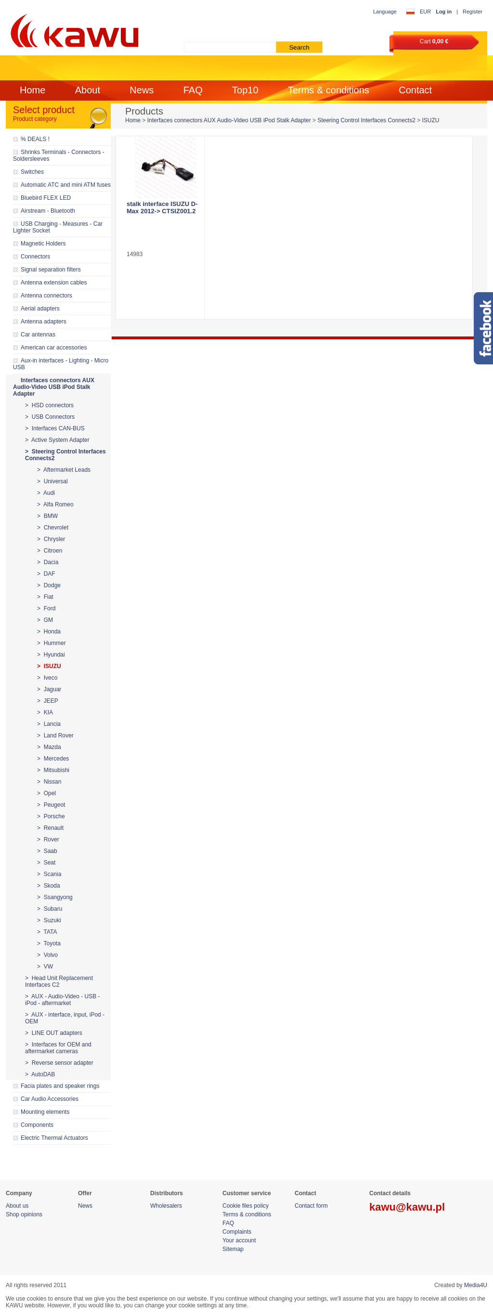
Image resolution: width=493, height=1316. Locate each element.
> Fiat (45, 596)
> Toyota (49, 943)
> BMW (47, 516)
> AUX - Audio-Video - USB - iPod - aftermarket (62, 999)
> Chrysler (51, 539)
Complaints (236, 1231)
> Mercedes (53, 758)
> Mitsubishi (53, 770)
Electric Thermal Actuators (54, 1138)
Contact (415, 90)
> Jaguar (49, 689)
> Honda (49, 631)
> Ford (46, 608)
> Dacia (47, 562)
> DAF (46, 573)
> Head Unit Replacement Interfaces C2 (59, 981)
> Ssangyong (55, 897)
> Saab (47, 851)
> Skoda (48, 885)
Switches (32, 171)
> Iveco (47, 677)
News (142, 90)
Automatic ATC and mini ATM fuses (66, 184)
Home (32, 90)
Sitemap (233, 1249)
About (87, 90)
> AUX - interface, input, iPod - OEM (64, 1018)
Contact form (311, 1205)
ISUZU (431, 120)
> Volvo (47, 955)
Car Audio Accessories (49, 1099)
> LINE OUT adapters (53, 1033)
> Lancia (49, 724)
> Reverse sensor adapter (59, 1062)
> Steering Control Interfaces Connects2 (65, 455)
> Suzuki (49, 920)
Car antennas (38, 334)
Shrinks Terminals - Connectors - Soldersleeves (58, 155)
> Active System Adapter (57, 440)
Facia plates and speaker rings (60, 1086)
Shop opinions (24, 1214)
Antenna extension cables (54, 282)
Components (37, 1125)
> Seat (46, 862)
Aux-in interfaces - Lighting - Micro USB (60, 364)
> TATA (47, 932)
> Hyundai (51, 654)
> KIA (45, 712)
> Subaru (49, 908)
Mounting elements (45, 1112)
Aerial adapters (40, 308)
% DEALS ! (35, 139)
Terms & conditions (328, 90)
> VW (45, 966)
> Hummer (51, 643)
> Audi (46, 493)
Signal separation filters (51, 269)
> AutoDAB (40, 1074)
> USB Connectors (50, 416)
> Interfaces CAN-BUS (55, 428)
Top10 (245, 90)
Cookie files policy (245, 1205)
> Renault (50, 828)
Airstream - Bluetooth (48, 210)
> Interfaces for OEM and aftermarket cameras (58, 1048)
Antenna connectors (46, 295)
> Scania (49, 874)
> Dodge (49, 585)
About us (17, 1205)
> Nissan (49, 781)
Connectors (35, 256)
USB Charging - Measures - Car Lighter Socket (58, 227)
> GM (45, 620)
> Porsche (51, 816)
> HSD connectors (49, 405)
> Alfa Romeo (55, 504)
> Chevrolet (52, 527)
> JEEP (47, 700)
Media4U (475, 1285)
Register (472, 11)
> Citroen (49, 550)
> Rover (48, 839)
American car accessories (54, 347)
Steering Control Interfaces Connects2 (366, 120)
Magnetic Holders (43, 243)
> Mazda (49, 747)
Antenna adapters (43, 321)
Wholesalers (166, 1205)
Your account (239, 1240)
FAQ (193, 90)
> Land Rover (55, 735)
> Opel (46, 793)
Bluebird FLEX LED (46, 197)
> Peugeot (51, 804)
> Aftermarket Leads (64, 469)
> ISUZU (49, 666)
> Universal (52, 481)
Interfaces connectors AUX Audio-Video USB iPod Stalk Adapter (53, 387)
